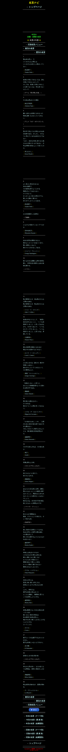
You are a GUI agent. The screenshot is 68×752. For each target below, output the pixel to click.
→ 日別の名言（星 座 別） (34, 733)
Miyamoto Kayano (30, 233)
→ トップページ (34, 7)
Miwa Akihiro (29, 677)
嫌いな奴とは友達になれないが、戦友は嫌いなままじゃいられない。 (33, 116)
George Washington (30, 253)
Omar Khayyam (29, 572)
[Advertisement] (34, 21)
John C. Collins (29, 312)
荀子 (26, 452)
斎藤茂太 (27, 479)
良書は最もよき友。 (29, 462)
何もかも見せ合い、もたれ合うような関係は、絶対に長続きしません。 (33, 669)
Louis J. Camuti (29, 355)
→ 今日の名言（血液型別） (34, 723)
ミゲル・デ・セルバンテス (33, 412)
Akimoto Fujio (29, 106)
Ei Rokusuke (28, 648)
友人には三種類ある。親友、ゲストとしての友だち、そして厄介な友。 (33, 516)
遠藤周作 (27, 437)
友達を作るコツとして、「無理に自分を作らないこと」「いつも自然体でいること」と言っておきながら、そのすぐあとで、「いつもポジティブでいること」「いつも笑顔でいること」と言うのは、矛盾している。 (33, 327)
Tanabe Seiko (28, 72)
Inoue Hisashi (29, 154)
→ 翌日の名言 (39, 52)
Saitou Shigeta (29, 481)
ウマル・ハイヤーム (31, 570)
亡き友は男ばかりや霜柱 (31, 100)
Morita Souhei (29, 545)
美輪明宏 (27, 674)
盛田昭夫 (27, 600)
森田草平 (27, 542)
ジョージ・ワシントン (32, 251)
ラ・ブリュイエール (31, 690)
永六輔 (27, 646)
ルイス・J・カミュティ (32, 353)
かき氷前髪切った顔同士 (31, 214)
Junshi (26, 455)
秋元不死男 (28, 103)
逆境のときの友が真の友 (31, 655)
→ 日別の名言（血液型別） (34, 737)
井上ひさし (28, 151)
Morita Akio (28, 602)
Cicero (27, 630)
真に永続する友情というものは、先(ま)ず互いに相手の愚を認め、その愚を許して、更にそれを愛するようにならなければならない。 (33, 534)
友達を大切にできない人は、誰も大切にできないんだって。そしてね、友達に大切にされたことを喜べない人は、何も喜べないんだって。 (33, 84)
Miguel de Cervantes (31, 414)
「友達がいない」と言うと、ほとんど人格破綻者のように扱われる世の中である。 (33, 385)
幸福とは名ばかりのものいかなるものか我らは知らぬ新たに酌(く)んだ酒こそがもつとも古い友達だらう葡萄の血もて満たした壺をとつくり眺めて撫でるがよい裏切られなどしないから (32, 560)
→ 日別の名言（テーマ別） (34, 730)
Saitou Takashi (29, 394)
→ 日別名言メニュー (34, 45)
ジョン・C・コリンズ (31, 310)
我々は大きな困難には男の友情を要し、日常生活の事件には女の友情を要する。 (33, 263)
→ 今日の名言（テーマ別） (34, 716)
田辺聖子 (27, 70)
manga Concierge (30, 376)
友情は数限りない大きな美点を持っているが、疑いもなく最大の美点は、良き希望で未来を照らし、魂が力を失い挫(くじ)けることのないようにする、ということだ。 (34, 617)
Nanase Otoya (29, 339)
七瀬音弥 (27, 337)
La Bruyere (28, 693)
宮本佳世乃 (28, 230)
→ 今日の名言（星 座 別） (34, 720)
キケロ (27, 628)
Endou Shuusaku (29, 439)
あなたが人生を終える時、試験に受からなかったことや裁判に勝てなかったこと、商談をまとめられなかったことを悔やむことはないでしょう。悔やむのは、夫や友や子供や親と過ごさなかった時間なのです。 (33, 496)
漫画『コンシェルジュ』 (32, 373)
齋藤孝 (27, 391)
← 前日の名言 (28, 48)
